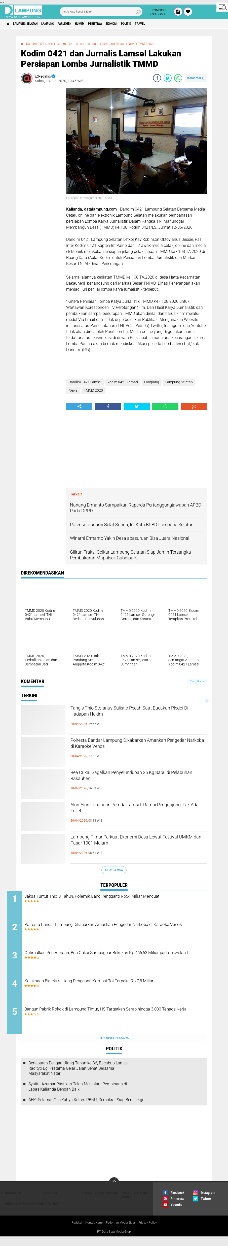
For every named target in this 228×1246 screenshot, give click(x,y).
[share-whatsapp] (178, 78)
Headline (50, 1213)
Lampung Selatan (31, 24)
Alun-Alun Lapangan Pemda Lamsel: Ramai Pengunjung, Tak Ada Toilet (131, 810)
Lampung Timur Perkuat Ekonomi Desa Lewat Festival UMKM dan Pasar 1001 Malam (135, 842)
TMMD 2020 (162, 44)
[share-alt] (79, 406)
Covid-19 (50, 1202)
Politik (159, 24)
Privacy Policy (152, 1232)
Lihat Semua (114, 870)
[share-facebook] (157, 78)
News (146, 44)
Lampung (58, 24)
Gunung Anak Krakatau (24, 1213)
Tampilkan (197, 681)
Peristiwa (119, 24)
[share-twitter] (168, 78)
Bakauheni (13, 1202)
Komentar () (196, 78)
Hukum (99, 24)
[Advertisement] (41, 163)
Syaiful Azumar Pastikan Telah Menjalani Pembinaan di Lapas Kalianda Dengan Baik (77, 1096)
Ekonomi (140, 24)
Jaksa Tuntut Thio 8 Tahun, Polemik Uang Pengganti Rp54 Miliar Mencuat (115, 900)
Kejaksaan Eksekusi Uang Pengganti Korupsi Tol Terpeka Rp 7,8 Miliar (115, 992)
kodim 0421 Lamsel (77, 44)
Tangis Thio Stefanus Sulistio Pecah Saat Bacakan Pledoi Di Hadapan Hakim (128, 713)
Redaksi (71, 1232)
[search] (101, 11)
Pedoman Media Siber (121, 1232)
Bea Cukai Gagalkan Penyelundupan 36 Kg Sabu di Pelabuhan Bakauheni (138, 778)
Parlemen (80, 24)
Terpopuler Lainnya (114, 1047)
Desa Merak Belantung (100, 1202)
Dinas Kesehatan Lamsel (133, 1204)
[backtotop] (114, 1191)
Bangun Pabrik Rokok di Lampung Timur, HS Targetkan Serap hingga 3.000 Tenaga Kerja (121, 1022)
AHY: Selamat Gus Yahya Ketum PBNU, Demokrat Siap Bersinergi (85, 1108)
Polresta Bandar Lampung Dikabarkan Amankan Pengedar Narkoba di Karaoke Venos (138, 745)
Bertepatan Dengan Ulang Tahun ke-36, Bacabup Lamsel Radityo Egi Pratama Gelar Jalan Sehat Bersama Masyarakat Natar (78, 1077)
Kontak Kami (91, 1232)
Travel (176, 24)
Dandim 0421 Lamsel (43, 44)
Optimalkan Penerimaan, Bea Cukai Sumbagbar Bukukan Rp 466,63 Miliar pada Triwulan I (119, 961)
